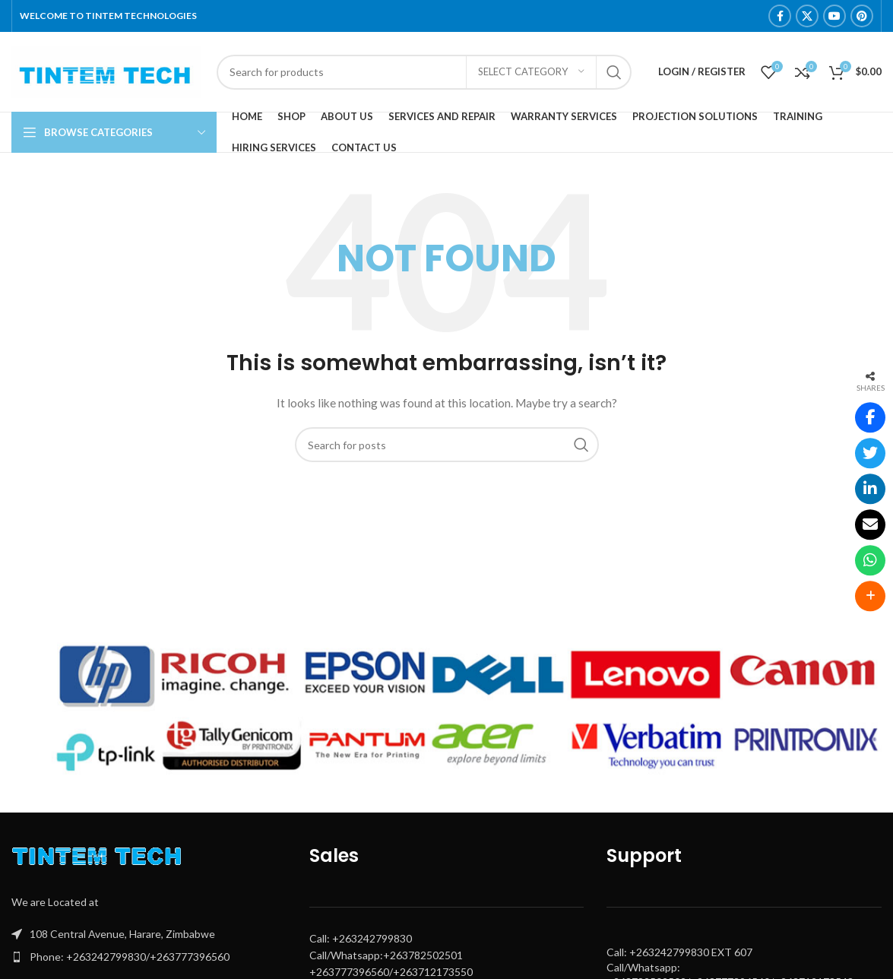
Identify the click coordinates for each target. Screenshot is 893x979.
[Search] (424, 72)
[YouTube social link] (834, 16)
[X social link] (807, 16)
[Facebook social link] (779, 16)
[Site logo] (106, 70)
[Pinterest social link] (861, 16)
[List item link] (149, 957)
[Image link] (100, 859)
